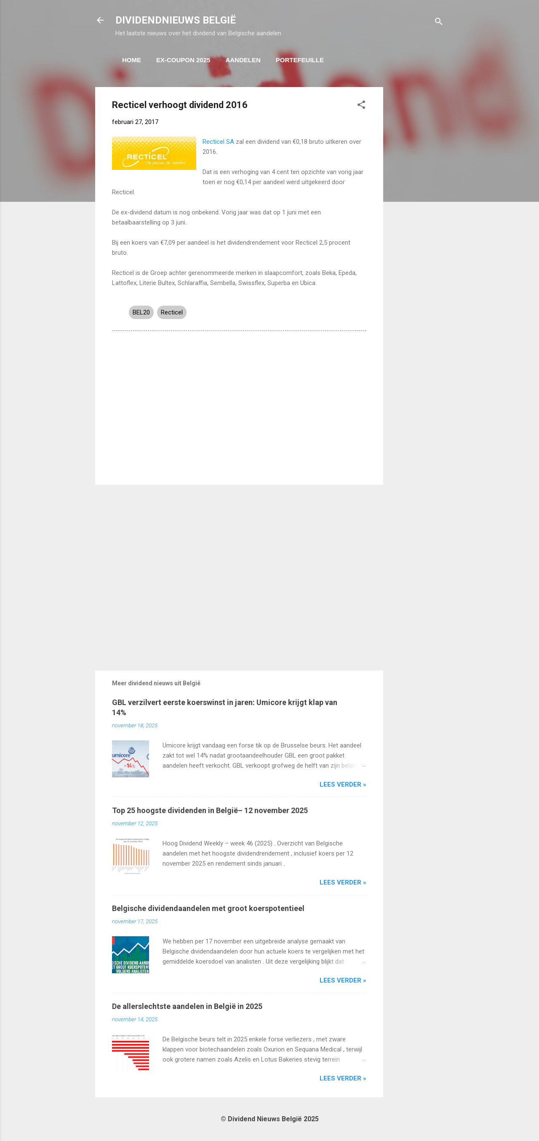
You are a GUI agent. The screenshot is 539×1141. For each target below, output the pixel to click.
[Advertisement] (417, 213)
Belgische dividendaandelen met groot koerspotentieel (208, 908)
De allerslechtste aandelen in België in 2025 (187, 1006)
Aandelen (242, 59)
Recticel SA (218, 141)
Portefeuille (300, 59)
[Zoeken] (439, 23)
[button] (361, 106)
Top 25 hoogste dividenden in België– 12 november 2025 (210, 810)
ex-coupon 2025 (183, 59)
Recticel (172, 312)
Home (131, 59)
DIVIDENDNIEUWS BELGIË (175, 20)
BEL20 (141, 312)
